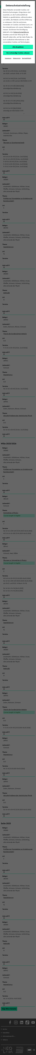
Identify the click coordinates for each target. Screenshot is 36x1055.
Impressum (8, 58)
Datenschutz (17, 58)
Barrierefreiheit (26, 58)
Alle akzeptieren (18, 47)
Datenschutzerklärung (21, 32)
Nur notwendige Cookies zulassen (18, 53)
